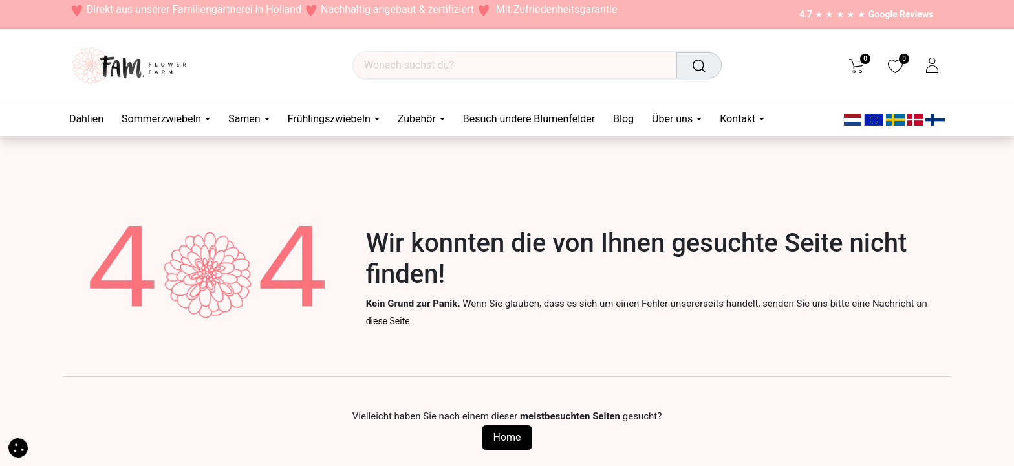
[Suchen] (700, 65)
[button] (18, 447)
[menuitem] (91, 118)
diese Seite (388, 321)
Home (507, 437)
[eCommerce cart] (856, 65)
